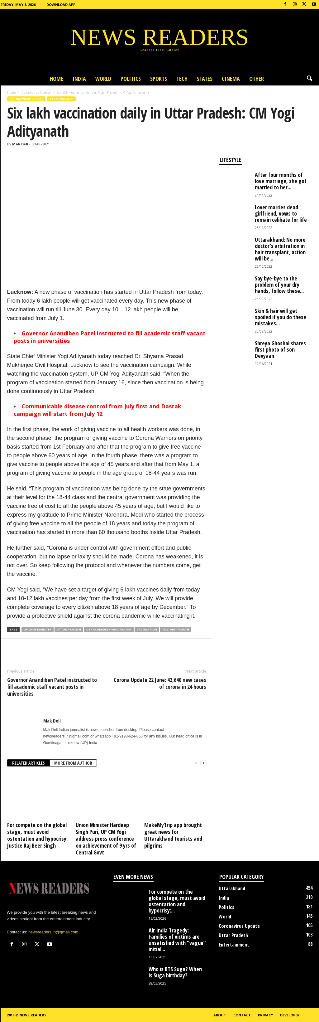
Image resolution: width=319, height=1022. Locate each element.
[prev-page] (196, 763)
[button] (309, 78)
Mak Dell (20, 144)
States (204, 78)
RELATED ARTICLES (28, 763)
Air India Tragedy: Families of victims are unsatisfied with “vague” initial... (177, 940)
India (79, 78)
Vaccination (147, 629)
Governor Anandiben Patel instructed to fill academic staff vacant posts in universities (52, 686)
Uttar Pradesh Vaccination (108, 629)
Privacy (265, 1015)
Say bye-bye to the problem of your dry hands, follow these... (279, 284)
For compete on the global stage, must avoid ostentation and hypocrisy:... (177, 901)
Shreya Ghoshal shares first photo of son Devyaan (280, 349)
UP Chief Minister (37, 629)
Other (256, 78)
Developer (290, 1015)
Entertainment (234, 944)
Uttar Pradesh (61, 99)
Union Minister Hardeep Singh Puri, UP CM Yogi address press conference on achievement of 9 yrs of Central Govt (106, 838)
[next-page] (203, 763)
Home (56, 78)
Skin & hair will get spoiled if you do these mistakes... (280, 317)
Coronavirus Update (35, 92)
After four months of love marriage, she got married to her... (281, 181)
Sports (158, 78)
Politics (131, 78)
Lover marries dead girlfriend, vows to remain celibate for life (281, 213)
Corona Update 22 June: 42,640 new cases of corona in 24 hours (160, 683)
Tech (182, 78)
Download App (60, 4)
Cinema (231, 78)
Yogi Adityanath (175, 629)
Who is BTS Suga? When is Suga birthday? (175, 972)
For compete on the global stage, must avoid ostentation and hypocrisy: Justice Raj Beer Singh (37, 835)
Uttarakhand (232, 888)
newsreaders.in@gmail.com (53, 932)
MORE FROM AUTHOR (73, 763)
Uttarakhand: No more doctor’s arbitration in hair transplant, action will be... (280, 249)
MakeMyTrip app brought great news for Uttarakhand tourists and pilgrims (173, 835)
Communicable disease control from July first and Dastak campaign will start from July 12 (97, 409)
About (219, 1015)
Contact (242, 1015)
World (103, 78)
